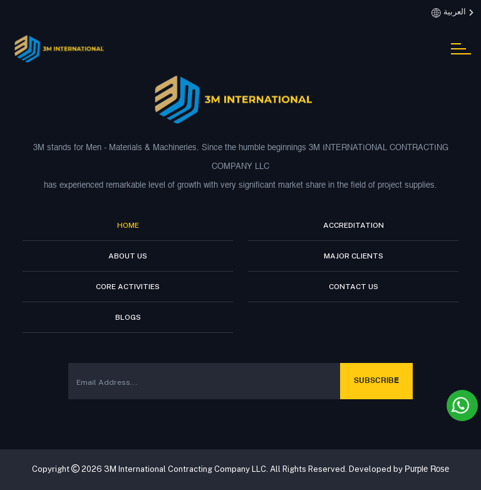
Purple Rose (427, 470)
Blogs (128, 317)
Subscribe (376, 381)
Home (128, 225)
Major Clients (353, 256)
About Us (127, 256)
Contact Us (353, 286)
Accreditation (353, 225)
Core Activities (128, 286)
